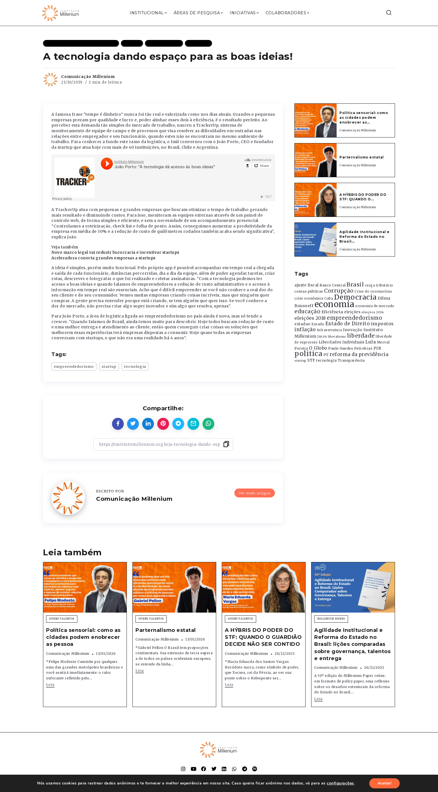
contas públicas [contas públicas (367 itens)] (308, 291)
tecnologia (135, 366)
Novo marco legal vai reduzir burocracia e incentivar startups (115, 252)
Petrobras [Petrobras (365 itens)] (363, 348)
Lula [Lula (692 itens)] (370, 342)
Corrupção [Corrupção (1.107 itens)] (339, 290)
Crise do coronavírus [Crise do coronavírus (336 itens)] (373, 291)
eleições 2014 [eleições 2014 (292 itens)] (372, 312)
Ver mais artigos (255, 493)
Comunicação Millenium (88, 76)
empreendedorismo (74, 366)
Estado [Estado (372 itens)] (317, 324)
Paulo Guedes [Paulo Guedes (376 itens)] (340, 348)
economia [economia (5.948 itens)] (334, 304)
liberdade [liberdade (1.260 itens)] (361, 335)
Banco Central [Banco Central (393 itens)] (333, 285)
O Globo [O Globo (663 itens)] (318, 348)
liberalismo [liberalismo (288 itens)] (337, 336)
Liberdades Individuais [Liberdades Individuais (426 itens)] (342, 342)
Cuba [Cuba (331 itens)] (328, 298)
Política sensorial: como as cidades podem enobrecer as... (363, 117)
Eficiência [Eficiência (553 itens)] (332, 311)
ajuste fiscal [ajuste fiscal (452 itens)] (306, 285)
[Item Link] (316, 120)
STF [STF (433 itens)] (311, 360)
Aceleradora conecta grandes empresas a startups (103, 257)
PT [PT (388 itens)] (326, 355)
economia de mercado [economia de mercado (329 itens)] (374, 306)
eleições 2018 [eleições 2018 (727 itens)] (310, 318)
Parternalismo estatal (361, 157)
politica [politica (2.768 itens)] (308, 353)
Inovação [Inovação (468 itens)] (352, 330)
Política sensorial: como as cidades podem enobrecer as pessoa (83, 637)
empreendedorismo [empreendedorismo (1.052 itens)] (354, 318)
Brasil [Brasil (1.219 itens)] (355, 284)
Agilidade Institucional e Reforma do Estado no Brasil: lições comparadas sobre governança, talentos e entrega (352, 644)
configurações (340, 783)
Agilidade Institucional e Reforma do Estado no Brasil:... (364, 236)
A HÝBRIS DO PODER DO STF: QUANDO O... (362, 197)
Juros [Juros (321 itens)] (322, 336)
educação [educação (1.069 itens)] (307, 311)
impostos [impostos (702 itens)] (382, 323)
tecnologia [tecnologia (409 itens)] (326, 360)
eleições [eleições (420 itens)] (352, 312)
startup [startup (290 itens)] (300, 360)
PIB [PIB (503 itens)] (377, 348)
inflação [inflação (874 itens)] (305, 329)
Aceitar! (384, 783)
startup (109, 366)
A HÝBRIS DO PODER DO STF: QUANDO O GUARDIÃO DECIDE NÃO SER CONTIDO (263, 637)
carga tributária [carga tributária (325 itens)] (379, 285)
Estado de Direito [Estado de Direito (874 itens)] (347, 324)
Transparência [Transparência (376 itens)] (351, 360)
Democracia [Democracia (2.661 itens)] (355, 297)
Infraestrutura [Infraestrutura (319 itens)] (329, 330)
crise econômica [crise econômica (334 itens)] (308, 298)
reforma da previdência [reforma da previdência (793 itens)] (359, 354)
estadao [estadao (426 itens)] (302, 324)
